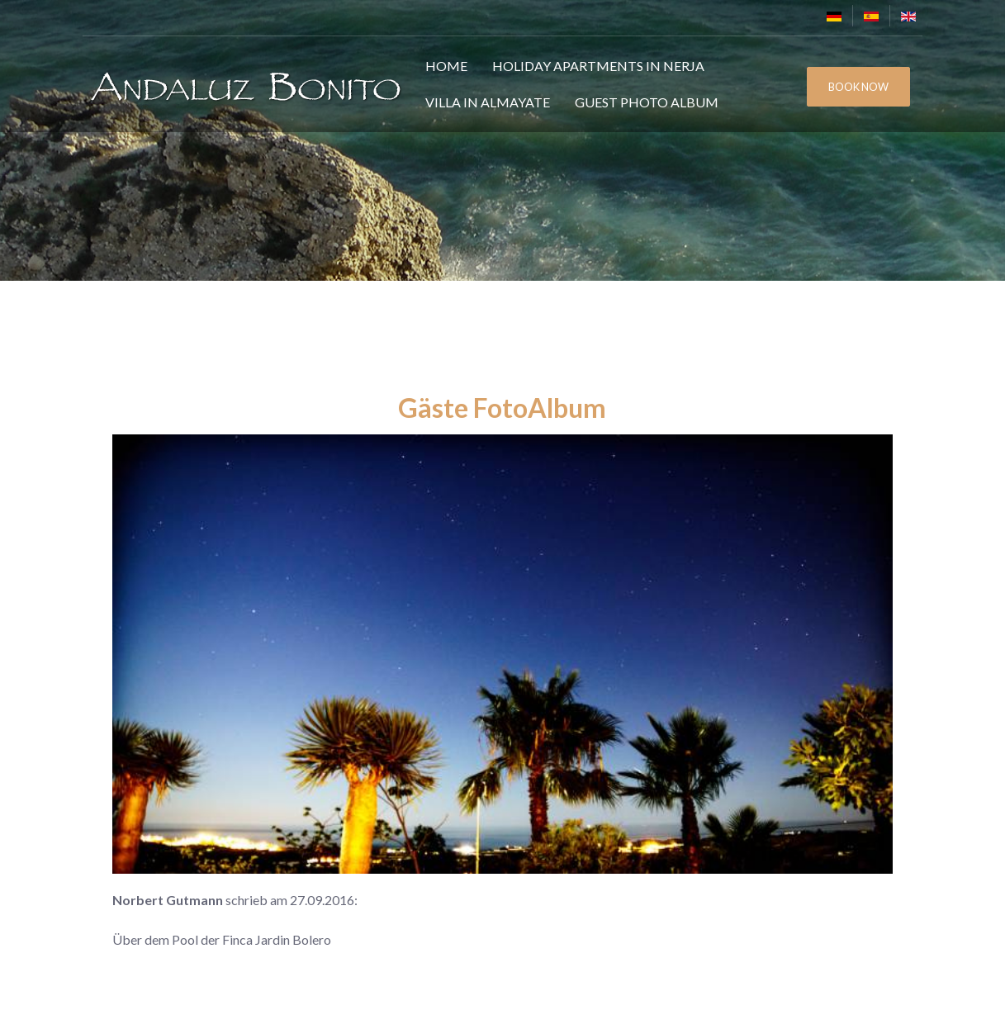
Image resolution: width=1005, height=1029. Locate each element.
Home (446, 66)
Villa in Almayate (487, 102)
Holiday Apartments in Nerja (598, 66)
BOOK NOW (858, 86)
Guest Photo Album (646, 102)
